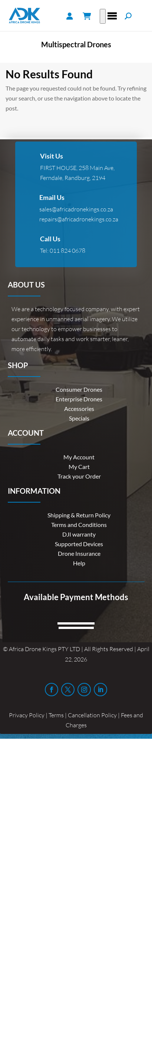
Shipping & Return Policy (78, 514)
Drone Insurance (79, 553)
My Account (79, 456)
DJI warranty (79, 534)
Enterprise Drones (79, 398)
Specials (79, 418)
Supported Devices (79, 543)
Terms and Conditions (79, 524)
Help (79, 563)
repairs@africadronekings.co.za (78, 219)
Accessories (79, 408)
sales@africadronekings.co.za (76, 209)
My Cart (79, 466)
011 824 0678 (67, 250)
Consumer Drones (79, 389)
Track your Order (79, 476)
